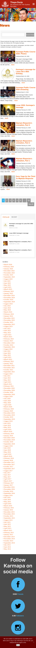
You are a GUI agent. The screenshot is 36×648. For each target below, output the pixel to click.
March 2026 (8, 264)
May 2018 (7, 452)
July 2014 (7, 545)
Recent (14, 217)
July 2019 (7, 423)
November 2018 (9, 440)
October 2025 (8, 275)
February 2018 (9, 458)
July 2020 (7, 398)
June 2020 (7, 401)
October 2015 (8, 516)
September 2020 (9, 394)
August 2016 (8, 495)
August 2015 (8, 520)
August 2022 (8, 349)
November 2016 (9, 489)
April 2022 (7, 357)
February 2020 (9, 409)
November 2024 (9, 297)
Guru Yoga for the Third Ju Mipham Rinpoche (25, 177)
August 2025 (8, 279)
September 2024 (9, 302)
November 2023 (9, 320)
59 (29, 200)
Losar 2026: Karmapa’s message (18, 233)
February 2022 (9, 361)
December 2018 (9, 438)
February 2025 (9, 291)
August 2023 (8, 326)
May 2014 (7, 549)
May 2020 (7, 403)
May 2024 (7, 310)
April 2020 (7, 405)
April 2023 (7, 335)
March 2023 (8, 337)
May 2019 (7, 427)
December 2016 (9, 487)
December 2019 (9, 413)
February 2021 (9, 386)
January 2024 (8, 316)
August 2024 (8, 304)
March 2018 (8, 456)
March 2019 (8, 431)
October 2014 (8, 541)
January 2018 (8, 460)
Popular (6, 217)
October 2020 (8, 392)
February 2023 (9, 339)
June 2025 (7, 283)
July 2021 (7, 376)
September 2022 (9, 347)
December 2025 (9, 271)
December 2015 (9, 512)
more (12, 64)
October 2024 (8, 299)
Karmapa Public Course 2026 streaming (25, 89)
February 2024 (9, 314)
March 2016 (8, 506)
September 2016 (9, 493)
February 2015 (9, 532)
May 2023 (7, 332)
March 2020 (8, 407)
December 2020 (9, 388)
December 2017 (9, 462)
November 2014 (9, 539)
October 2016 (8, 491)
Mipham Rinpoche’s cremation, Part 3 (24, 124)
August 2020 (8, 396)
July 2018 (7, 448)
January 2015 (8, 534)
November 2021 (9, 368)
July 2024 (7, 306)
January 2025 (8, 293)
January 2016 (8, 510)
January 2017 (8, 485)
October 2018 (8, 442)
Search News (30, 35)
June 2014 (7, 547)
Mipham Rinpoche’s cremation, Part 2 (24, 142)
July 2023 (7, 328)
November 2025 (9, 273)
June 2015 (7, 524)
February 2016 (9, 508)
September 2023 (9, 324)
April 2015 (7, 528)
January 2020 (8, 411)
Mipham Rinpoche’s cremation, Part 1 (24, 160)
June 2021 (7, 378)
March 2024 (8, 312)
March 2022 (8, 359)
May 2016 (7, 502)
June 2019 (7, 425)
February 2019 (9, 433)
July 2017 (7, 473)
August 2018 (8, 446)
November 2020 (9, 390)
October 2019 (8, 417)
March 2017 (8, 481)
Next (31, 204)
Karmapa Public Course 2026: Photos (25, 53)
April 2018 (7, 454)
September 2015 (9, 518)
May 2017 (7, 477)
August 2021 (8, 374)
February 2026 (9, 267)
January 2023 (8, 341)
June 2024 (7, 308)
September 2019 (9, 419)
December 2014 (9, 537)
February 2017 (9, 483)
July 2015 (7, 522)
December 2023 (9, 318)
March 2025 (8, 289)
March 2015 (8, 530)
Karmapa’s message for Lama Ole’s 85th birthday (25, 72)
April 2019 (7, 429)
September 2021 (9, 372)
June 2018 (7, 450)
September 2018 (9, 444)
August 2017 (8, 471)
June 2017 (7, 475)
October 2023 (8, 322)
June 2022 (7, 353)
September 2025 (9, 277)
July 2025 (7, 281)
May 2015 (7, 526)
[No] (34, 642)
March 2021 (8, 384)
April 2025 (7, 287)
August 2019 (8, 421)
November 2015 (9, 514)
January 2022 (8, 363)
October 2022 (8, 345)
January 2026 (8, 269)
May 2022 (7, 355)
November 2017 (9, 464)
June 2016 (7, 499)
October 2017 (8, 467)
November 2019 (9, 415)
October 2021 (8, 370)
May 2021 (7, 380)
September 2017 (9, 469)
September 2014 (9, 543)
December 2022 (9, 343)
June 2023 (7, 330)
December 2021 (9, 365)
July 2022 (7, 351)
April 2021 (7, 382)
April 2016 (7, 504)
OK (18, 645)
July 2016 (7, 497)
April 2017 (7, 479)
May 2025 (7, 285)
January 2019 (8, 436)
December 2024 (9, 295)
